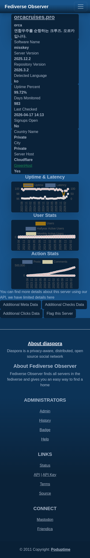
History (45, 420)
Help (45, 439)
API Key (49, 475)
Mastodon (45, 520)
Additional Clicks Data (21, 313)
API (37, 475)
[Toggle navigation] (80, 6)
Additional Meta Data (20, 305)
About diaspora (45, 343)
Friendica (45, 529)
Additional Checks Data (64, 305)
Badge (45, 430)
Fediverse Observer (27, 6)
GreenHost (23, 166)
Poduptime (60, 549)
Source (45, 493)
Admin (45, 411)
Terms (45, 484)
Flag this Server (60, 313)
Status (45, 465)
